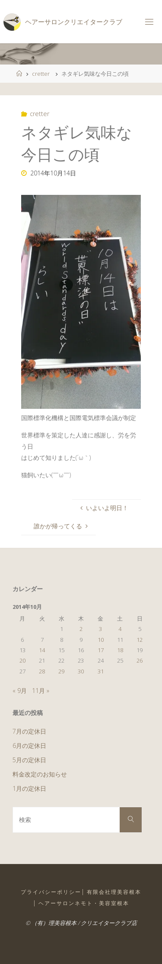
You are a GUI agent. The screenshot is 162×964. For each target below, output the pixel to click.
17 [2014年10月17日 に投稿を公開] (101, 650)
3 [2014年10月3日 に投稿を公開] (100, 629)
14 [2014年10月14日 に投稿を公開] (42, 650)
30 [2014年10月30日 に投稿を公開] (81, 671)
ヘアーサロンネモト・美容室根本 (83, 903)
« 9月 (20, 690)
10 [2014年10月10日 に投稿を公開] (101, 640)
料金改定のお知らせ (40, 774)
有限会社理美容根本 (114, 892)
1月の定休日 (29, 788)
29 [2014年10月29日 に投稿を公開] (61, 671)
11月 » (40, 690)
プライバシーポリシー (51, 892)
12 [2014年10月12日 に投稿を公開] (140, 640)
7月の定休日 (29, 731)
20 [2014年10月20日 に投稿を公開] (22, 660)
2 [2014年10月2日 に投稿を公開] (81, 629)
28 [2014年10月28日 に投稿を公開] (42, 671)
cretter (41, 74)
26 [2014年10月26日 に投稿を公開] (140, 660)
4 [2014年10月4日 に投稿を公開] (119, 629)
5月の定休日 (29, 760)
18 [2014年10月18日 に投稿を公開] (120, 650)
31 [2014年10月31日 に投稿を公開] (101, 671)
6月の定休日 (29, 745)
